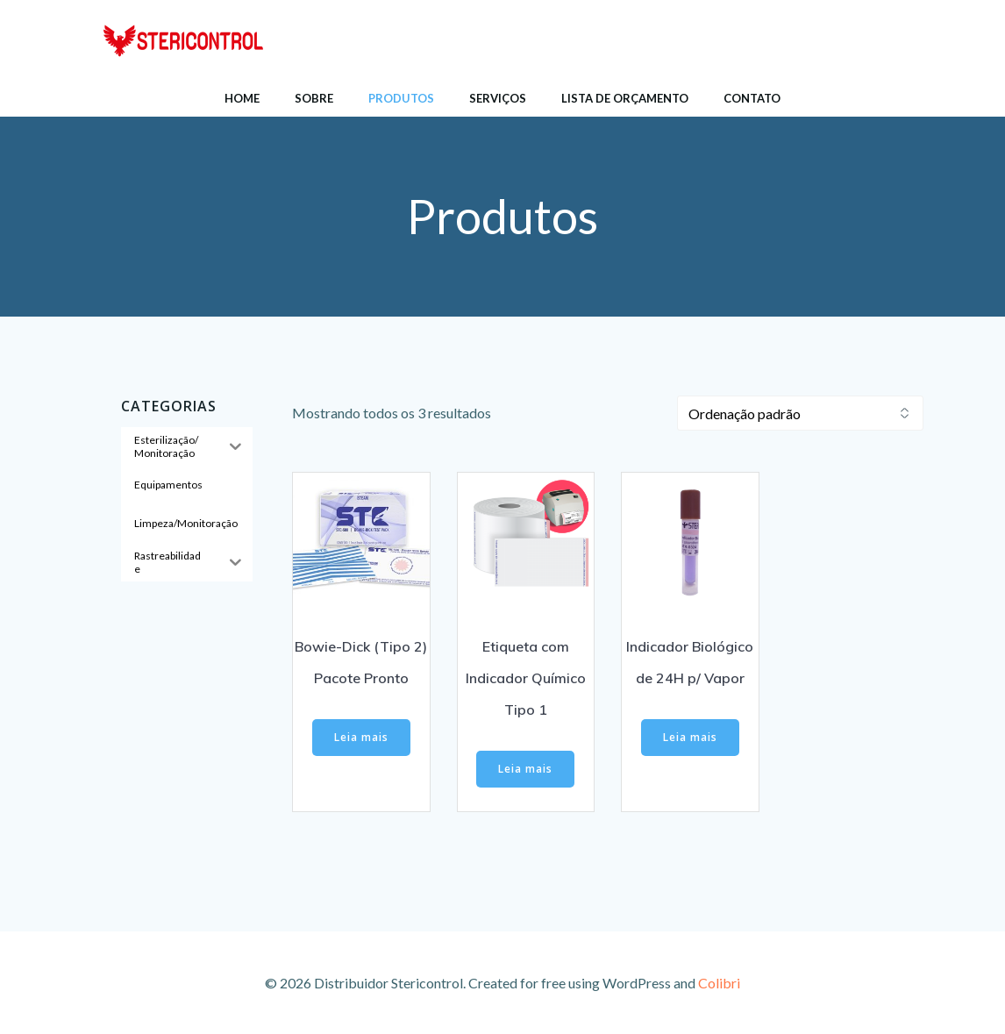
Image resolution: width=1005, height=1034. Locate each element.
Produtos (401, 98)
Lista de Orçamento (624, 98)
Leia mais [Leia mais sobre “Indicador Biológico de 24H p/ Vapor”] (690, 737)
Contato (751, 98)
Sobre (314, 98)
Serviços (497, 98)
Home (242, 98)
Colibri (719, 982)
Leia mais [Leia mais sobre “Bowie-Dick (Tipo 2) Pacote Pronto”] (361, 737)
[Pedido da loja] (800, 413)
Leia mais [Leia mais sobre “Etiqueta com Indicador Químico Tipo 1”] (525, 768)
